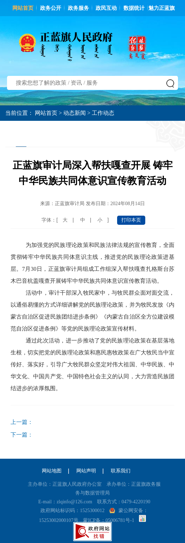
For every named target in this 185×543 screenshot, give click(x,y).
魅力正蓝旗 (161, 8)
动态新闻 (74, 113)
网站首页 (22, 8)
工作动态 (103, 113)
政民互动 (106, 8)
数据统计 (134, 8)
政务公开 (50, 8)
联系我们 (120, 470)
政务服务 (78, 8)
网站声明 (86, 470)
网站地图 (52, 470)
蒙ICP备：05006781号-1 (108, 520)
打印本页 (131, 220)
